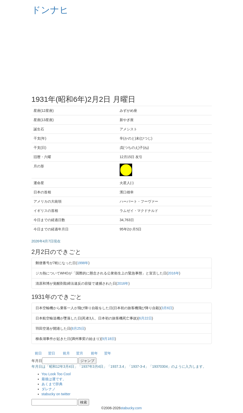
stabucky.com (131, 408)
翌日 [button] (51, 353)
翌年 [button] (107, 353)
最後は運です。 (54, 379)
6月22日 (145, 318)
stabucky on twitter (56, 394)
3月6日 (167, 308)
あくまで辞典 (52, 384)
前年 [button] (94, 353)
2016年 (173, 273)
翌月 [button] (79, 353)
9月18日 (108, 339)
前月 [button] (66, 353)
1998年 (82, 263)
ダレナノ (49, 389)
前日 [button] (38, 353)
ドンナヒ (50, 10)
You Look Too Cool (56, 374)
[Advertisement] (121, 55)
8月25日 (78, 328)
